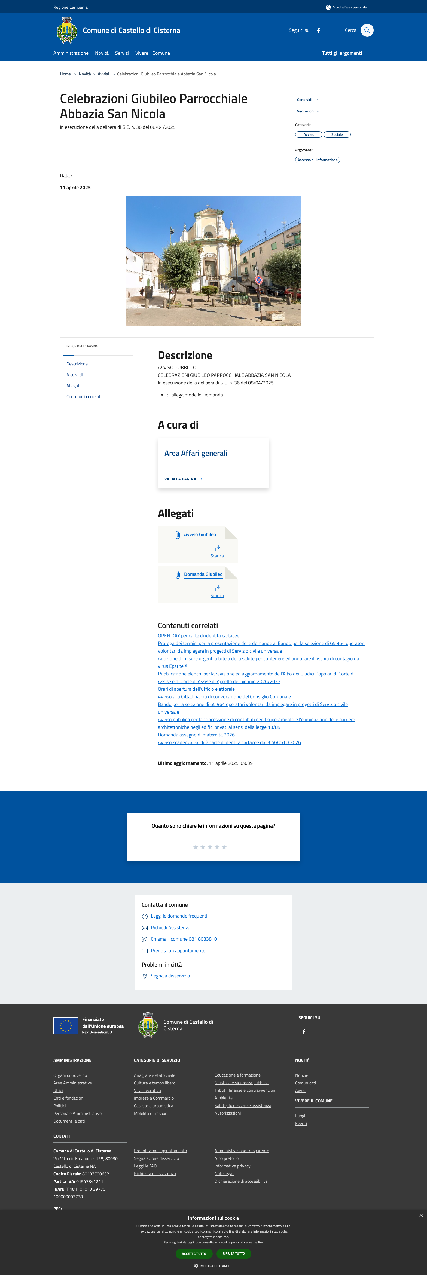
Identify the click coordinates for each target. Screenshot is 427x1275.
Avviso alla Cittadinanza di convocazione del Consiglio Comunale (224, 696)
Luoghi (301, 1115)
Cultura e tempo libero (154, 1083)
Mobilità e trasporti (151, 1113)
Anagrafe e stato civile (154, 1075)
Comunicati (305, 1083)
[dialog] (213, 1242)
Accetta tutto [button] (194, 1253)
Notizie (301, 1075)
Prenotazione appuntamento (160, 1150)
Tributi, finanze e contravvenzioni (245, 1090)
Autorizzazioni (228, 1113)
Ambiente (224, 1097)
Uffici (58, 1090)
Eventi (301, 1123)
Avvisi (103, 74)
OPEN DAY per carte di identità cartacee (198, 635)
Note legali (224, 1173)
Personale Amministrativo (77, 1113)
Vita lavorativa (147, 1090)
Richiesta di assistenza (155, 1173)
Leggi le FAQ (145, 1166)
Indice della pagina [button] (82, 346)
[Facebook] (316, 30)
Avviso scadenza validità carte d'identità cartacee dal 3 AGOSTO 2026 (229, 742)
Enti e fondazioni (68, 1098)
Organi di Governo (70, 1075)
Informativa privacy (233, 1166)
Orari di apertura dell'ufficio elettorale (196, 689)
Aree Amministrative (72, 1083)
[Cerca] (367, 30)
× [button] (421, 1216)
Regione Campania (70, 7)
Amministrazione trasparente (242, 1150)
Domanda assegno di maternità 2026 (196, 734)
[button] (213, 1265)
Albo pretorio (227, 1158)
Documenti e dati (69, 1121)
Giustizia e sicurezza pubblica (242, 1082)
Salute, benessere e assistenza (243, 1105)
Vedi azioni (309, 111)
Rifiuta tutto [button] (234, 1253)
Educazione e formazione (238, 1075)
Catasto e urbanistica (153, 1105)
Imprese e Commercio (154, 1098)
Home (65, 74)
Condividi (308, 100)
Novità (85, 74)
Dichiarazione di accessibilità (241, 1181)
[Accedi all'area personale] (346, 7)
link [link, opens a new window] (260, 1242)
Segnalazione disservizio (156, 1158)
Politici (59, 1105)
